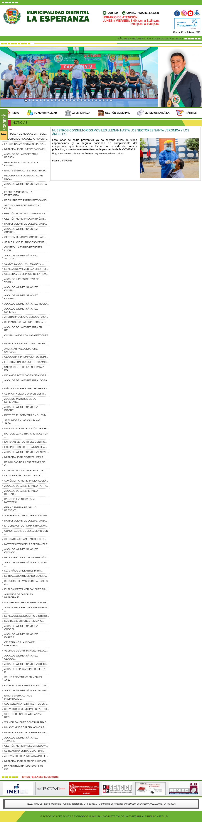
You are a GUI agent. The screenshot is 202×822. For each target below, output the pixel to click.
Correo (113, 13)
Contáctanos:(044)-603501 (142, 13)
